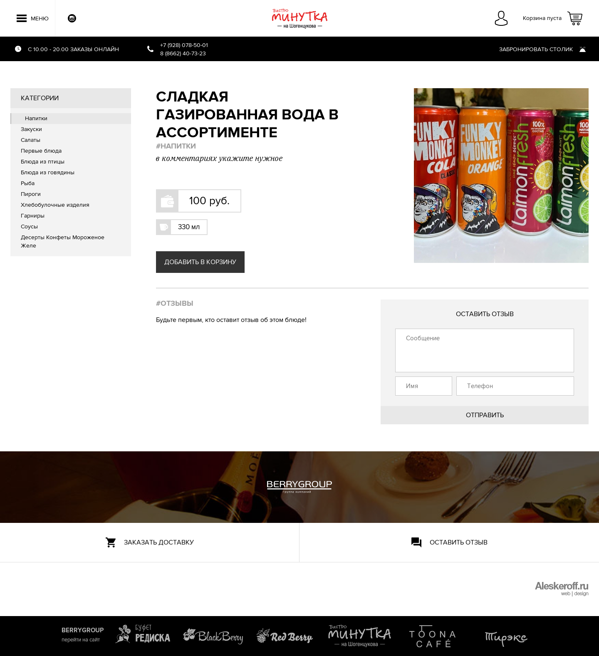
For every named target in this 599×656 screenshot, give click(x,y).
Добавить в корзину (200, 262)
